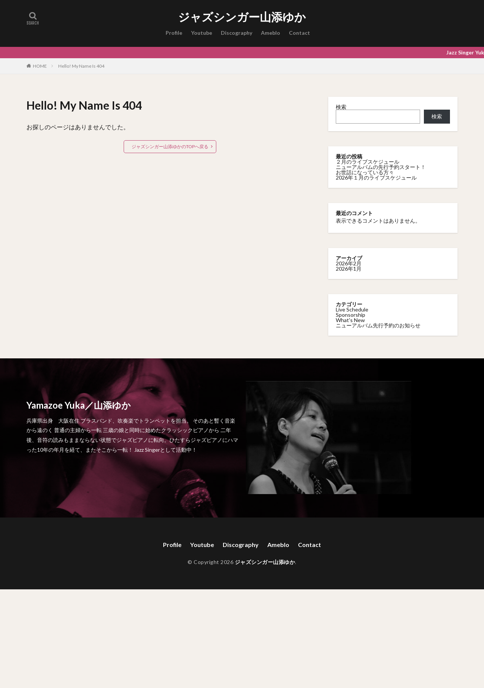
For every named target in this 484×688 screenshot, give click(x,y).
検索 (341, 107)
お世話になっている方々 (365, 172)
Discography (236, 32)
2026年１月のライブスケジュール (376, 177)
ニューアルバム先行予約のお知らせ (378, 325)
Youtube (201, 32)
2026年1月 (348, 268)
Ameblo (270, 32)
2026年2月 (348, 263)
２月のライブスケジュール (367, 161)
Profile (174, 32)
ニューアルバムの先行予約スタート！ (381, 167)
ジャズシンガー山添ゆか (242, 17)
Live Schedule (352, 309)
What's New (350, 320)
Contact (299, 32)
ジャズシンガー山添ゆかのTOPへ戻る (170, 146)
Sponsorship (350, 314)
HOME (40, 66)
